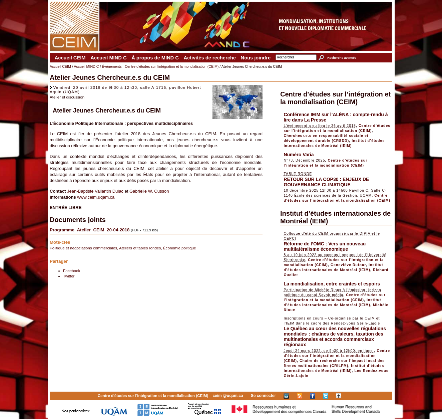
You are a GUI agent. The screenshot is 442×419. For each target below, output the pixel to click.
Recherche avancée (341, 57)
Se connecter (263, 395)
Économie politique (179, 248)
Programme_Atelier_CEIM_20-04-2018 (89, 229)
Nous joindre (256, 57)
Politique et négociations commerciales (83, 248)
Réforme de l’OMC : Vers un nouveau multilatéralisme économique (325, 246)
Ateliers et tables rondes (140, 248)
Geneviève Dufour (348, 265)
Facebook (71, 270)
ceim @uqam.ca (227, 395)
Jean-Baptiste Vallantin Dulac (95, 191)
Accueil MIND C (108, 57)
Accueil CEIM (70, 57)
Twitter (68, 276)
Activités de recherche (209, 57)
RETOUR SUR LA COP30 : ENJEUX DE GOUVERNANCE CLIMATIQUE (326, 182)
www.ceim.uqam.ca (95, 197)
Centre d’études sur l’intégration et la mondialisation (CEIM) (335, 98)
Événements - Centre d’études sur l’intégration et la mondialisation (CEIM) (160, 66)
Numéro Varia (299, 154)
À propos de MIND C (155, 57)
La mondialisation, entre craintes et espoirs (332, 283)
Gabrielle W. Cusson (149, 191)
